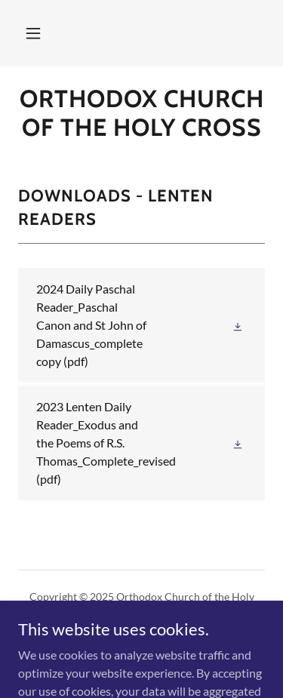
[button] (33, 33)
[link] (141, 114)
